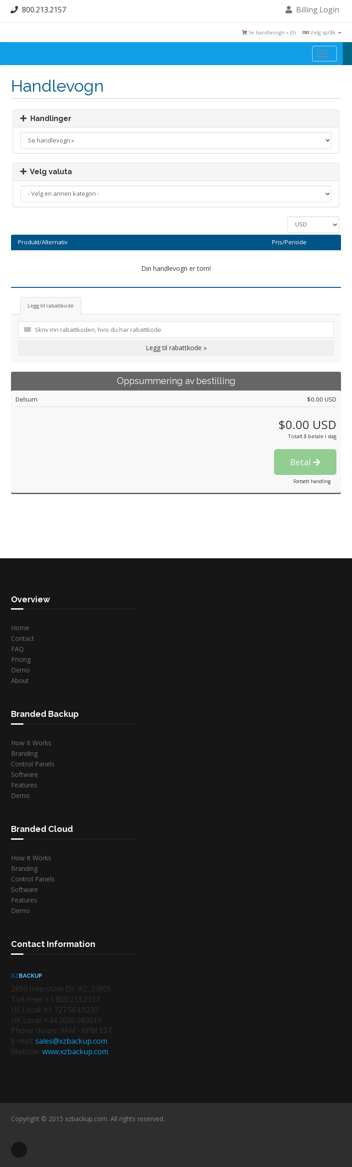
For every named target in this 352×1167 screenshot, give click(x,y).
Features (24, 785)
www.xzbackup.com (75, 1051)
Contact (22, 638)
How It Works (31, 742)
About (20, 680)
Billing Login (312, 10)
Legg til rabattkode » (176, 347)
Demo (20, 670)
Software (24, 774)
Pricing (21, 659)
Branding (24, 753)
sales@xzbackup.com (71, 1041)
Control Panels (33, 764)
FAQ (17, 648)
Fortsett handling (311, 481)
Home (20, 627)
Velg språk (321, 32)
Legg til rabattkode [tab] (51, 305)
